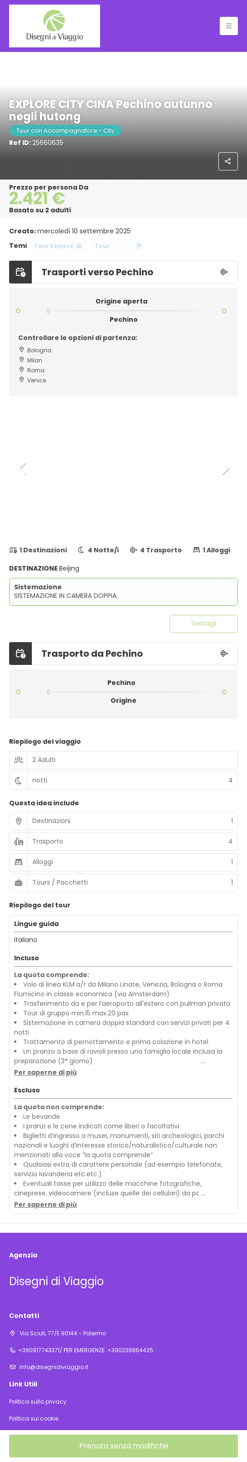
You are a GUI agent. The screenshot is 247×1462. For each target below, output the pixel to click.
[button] (23, 468)
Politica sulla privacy (37, 1401)
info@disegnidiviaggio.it (53, 1367)
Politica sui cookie (33, 1418)
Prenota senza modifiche (123, 1446)
